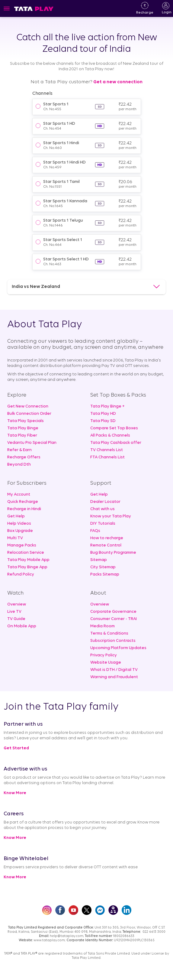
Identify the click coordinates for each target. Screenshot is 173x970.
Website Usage (105, 662)
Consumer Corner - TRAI (113, 619)
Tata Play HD (103, 413)
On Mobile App (21, 626)
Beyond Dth (19, 464)
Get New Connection (27, 406)
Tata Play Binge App (27, 567)
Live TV (14, 611)
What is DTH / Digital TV (114, 670)
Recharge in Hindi (24, 509)
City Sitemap (103, 567)
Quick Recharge (22, 502)
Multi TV (15, 538)
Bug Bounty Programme (113, 552)
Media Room (102, 626)
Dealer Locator (105, 502)
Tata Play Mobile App (28, 560)
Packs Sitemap (104, 574)
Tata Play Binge (22, 428)
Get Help (16, 516)
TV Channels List (106, 450)
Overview (16, 604)
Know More (15, 793)
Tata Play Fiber (22, 435)
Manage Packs (21, 545)
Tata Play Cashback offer (115, 442)
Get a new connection (117, 82)
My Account (18, 494)
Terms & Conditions (109, 633)
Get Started (16, 748)
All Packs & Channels (110, 435)
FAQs (95, 531)
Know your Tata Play (110, 516)
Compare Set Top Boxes (114, 428)
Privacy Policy (103, 655)
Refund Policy (20, 574)
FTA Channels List (107, 457)
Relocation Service (25, 552)
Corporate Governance (113, 611)
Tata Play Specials (25, 421)
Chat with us (102, 509)
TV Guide (16, 619)
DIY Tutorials (102, 523)
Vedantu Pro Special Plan (31, 442)
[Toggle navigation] (6, 8)
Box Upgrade (20, 531)
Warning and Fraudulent (114, 677)
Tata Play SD (103, 421)
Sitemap (98, 560)
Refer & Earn (19, 450)
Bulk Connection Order (29, 413)
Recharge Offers (23, 457)
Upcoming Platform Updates (118, 648)
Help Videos (19, 523)
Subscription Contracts (113, 640)
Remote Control (105, 545)
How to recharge (106, 538)
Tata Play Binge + (107, 406)
